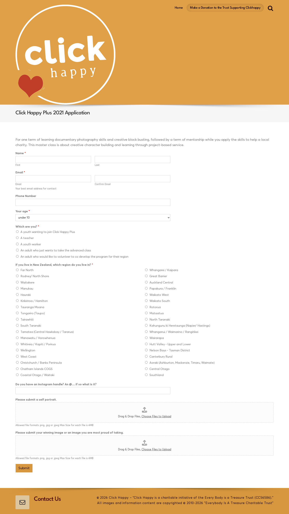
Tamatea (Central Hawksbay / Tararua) (47, 331)
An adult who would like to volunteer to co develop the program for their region (74, 256)
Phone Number (25, 196)
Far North (27, 270)
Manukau (26, 288)
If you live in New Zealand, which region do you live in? (54, 264)
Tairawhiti (27, 319)
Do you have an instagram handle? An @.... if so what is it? (56, 384)
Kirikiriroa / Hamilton (34, 301)
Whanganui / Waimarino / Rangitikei (173, 331)
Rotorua (155, 307)
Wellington (27, 350)
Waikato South (159, 301)
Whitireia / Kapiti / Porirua (38, 344)
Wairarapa (156, 338)
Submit (24, 468)
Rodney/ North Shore (34, 276)
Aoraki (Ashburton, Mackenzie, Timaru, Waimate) (182, 362)
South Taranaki (30, 325)
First (17, 165)
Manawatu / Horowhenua (37, 338)
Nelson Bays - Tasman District (169, 350)
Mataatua (156, 313)
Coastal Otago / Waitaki (37, 375)
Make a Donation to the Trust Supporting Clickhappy (225, 7)
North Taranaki (159, 319)
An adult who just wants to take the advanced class (55, 250)
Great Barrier (158, 276)
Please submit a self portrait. (36, 399)
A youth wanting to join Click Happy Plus (47, 232)
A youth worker (30, 244)
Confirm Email (103, 184)
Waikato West (159, 294)
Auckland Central (161, 282)
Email (20, 172)
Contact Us (47, 499)
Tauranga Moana (32, 307)
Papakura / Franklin (162, 288)
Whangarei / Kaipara (163, 270)
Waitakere (27, 282)
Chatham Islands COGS (36, 369)
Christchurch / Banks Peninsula (41, 362)
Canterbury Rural (161, 356)
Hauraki (25, 294)
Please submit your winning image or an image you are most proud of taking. (69, 432)
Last (97, 165)
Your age (22, 211)
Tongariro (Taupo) (32, 313)
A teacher (27, 238)
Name (20, 153)
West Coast (28, 356)
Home (179, 7)
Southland (156, 375)
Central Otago (159, 369)
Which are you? (27, 226)
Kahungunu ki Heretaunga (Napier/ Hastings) (179, 325)
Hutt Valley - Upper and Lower (170, 344)
